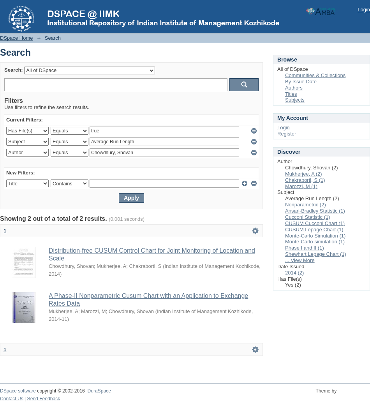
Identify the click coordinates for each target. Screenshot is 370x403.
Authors (294, 88)
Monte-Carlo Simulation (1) (315, 236)
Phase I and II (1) (304, 248)
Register (286, 134)
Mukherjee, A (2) (303, 174)
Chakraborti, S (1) (305, 180)
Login (364, 9)
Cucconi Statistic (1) (307, 217)
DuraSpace (99, 391)
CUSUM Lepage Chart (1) (314, 229)
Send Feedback (43, 398)
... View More (300, 260)
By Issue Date (301, 81)
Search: (13, 70)
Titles (291, 94)
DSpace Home (16, 38)
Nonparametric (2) (305, 205)
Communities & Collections (315, 75)
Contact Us (11, 398)
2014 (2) (294, 273)
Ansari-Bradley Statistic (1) (315, 211)
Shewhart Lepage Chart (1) (315, 254)
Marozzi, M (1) (301, 186)
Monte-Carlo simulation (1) (315, 242)
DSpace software (18, 391)
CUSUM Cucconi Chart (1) (315, 223)
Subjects (295, 100)
